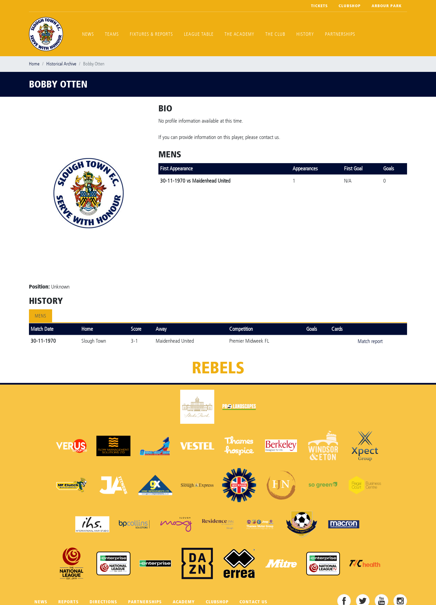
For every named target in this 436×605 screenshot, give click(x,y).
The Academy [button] (239, 34)
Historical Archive (61, 64)
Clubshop (350, 5)
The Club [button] (275, 34)
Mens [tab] (40, 316)
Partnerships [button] (340, 34)
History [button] (305, 34)
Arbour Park (387, 5)
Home (34, 64)
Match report (370, 341)
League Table (199, 34)
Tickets (319, 5)
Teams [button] (112, 34)
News (88, 34)
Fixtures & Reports (151, 34)
